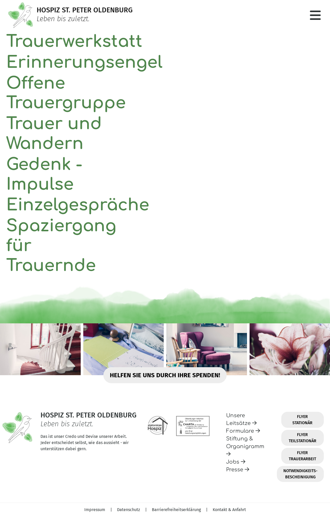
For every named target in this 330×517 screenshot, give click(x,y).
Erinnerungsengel (84, 62)
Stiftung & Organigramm (245, 446)
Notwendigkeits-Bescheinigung (300, 473)
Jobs (235, 462)
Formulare (243, 431)
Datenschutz (129, 509)
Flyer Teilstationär (302, 437)
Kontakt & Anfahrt (229, 509)
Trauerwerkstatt (74, 41)
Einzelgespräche (77, 205)
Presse (237, 470)
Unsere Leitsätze (241, 419)
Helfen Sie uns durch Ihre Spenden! (165, 375)
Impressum (95, 509)
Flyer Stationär (302, 419)
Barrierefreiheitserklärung (177, 509)
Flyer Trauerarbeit (302, 455)
